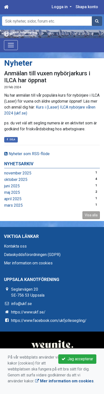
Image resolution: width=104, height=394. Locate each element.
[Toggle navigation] (11, 45)
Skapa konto (87, 6)
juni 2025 (12, 186)
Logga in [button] (60, 6)
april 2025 (12, 199)
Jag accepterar (77, 359)
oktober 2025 (15, 179)
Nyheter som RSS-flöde (27, 153)
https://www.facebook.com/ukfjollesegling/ (48, 320)
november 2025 (17, 173)
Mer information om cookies (28, 263)
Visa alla (91, 215)
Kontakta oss (15, 246)
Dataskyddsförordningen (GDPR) (32, 254)
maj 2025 (12, 192)
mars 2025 (13, 205)
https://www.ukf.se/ (28, 312)
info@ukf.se (21, 303)
